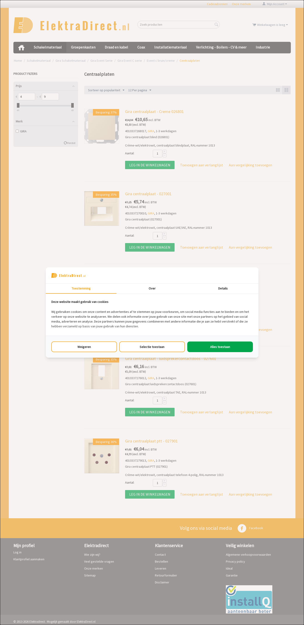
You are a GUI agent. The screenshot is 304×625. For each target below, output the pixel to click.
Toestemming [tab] (81, 288)
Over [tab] (152, 288)
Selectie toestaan (152, 347)
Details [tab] (223, 288)
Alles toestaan (220, 347)
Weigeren (84, 347)
